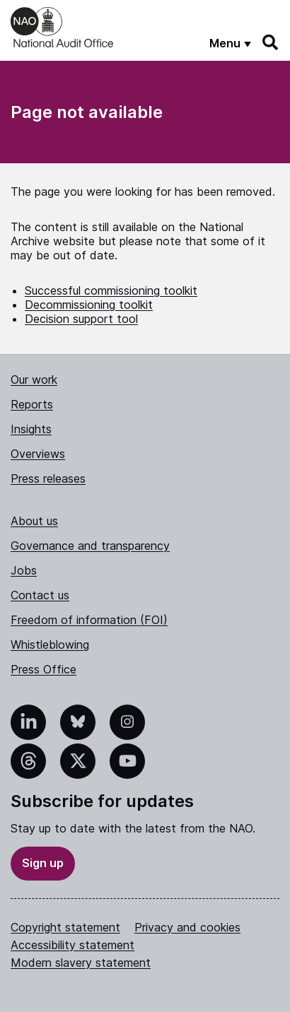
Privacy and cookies (187, 927)
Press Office (43, 669)
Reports (32, 404)
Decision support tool (81, 319)
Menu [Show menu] (224, 43)
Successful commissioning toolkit (111, 290)
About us (34, 521)
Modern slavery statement (81, 962)
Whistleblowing (50, 644)
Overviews (38, 454)
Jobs (24, 570)
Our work (34, 379)
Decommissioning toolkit (89, 305)
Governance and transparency (90, 546)
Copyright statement (65, 927)
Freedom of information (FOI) (89, 620)
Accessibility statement (72, 945)
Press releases (48, 478)
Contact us (40, 595)
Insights (31, 429)
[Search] (270, 42)
